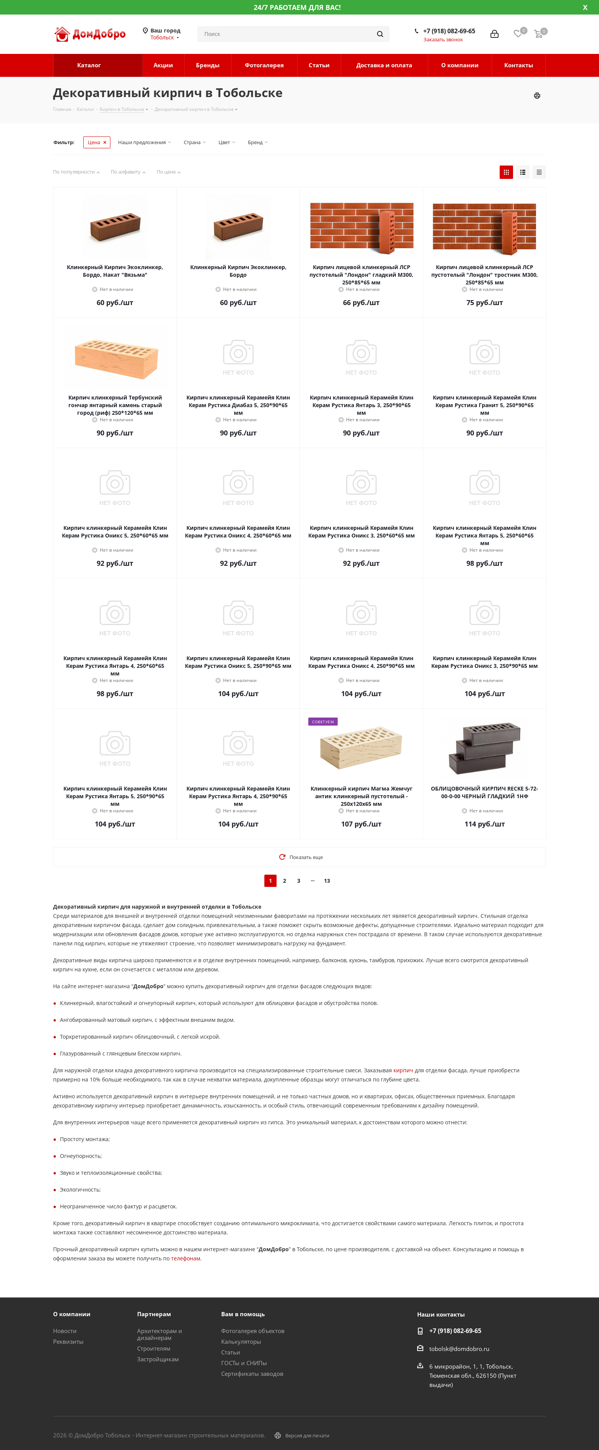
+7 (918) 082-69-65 (449, 31)
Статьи (230, 1352)
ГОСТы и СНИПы (244, 1363)
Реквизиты (68, 1341)
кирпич (403, 1070)
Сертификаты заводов (252, 1373)
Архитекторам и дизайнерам (159, 1334)
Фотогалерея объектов (253, 1331)
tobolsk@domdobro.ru (459, 1349)
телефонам (185, 1258)
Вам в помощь (243, 1314)
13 (327, 880)
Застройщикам (158, 1359)
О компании (72, 1314)
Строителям (153, 1348)
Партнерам (154, 1314)
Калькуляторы (241, 1341)
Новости (65, 1331)
